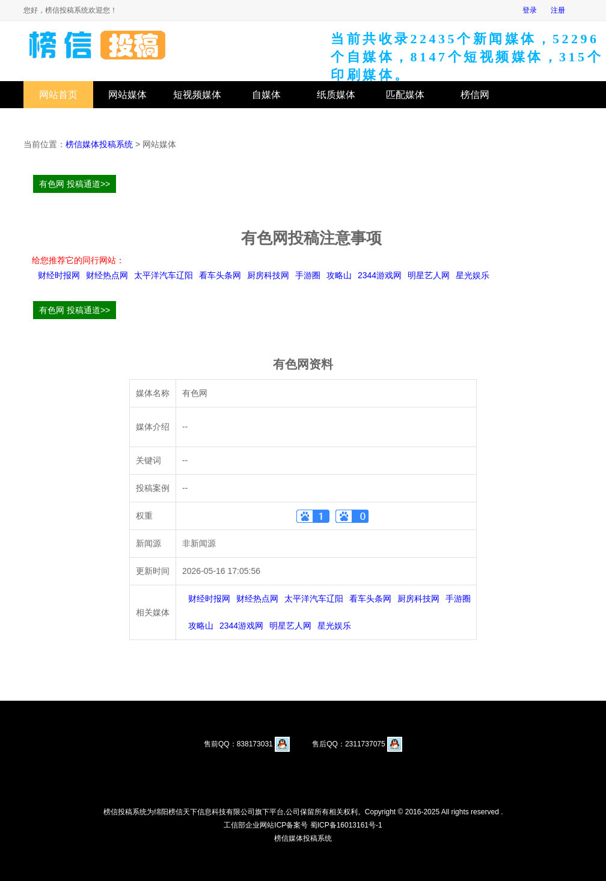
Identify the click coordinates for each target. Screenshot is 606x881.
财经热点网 (107, 275)
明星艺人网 (429, 275)
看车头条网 (220, 275)
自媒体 (266, 95)
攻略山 (339, 275)
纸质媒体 (336, 95)
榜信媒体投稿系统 (99, 144)
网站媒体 (127, 95)
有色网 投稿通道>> (74, 184)
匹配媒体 (405, 95)
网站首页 (58, 95)
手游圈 (307, 275)
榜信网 (475, 95)
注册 (558, 10)
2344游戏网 (380, 275)
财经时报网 (59, 275)
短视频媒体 (197, 95)
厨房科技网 (268, 275)
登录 (529, 10)
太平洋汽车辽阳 (163, 275)
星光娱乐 (472, 275)
